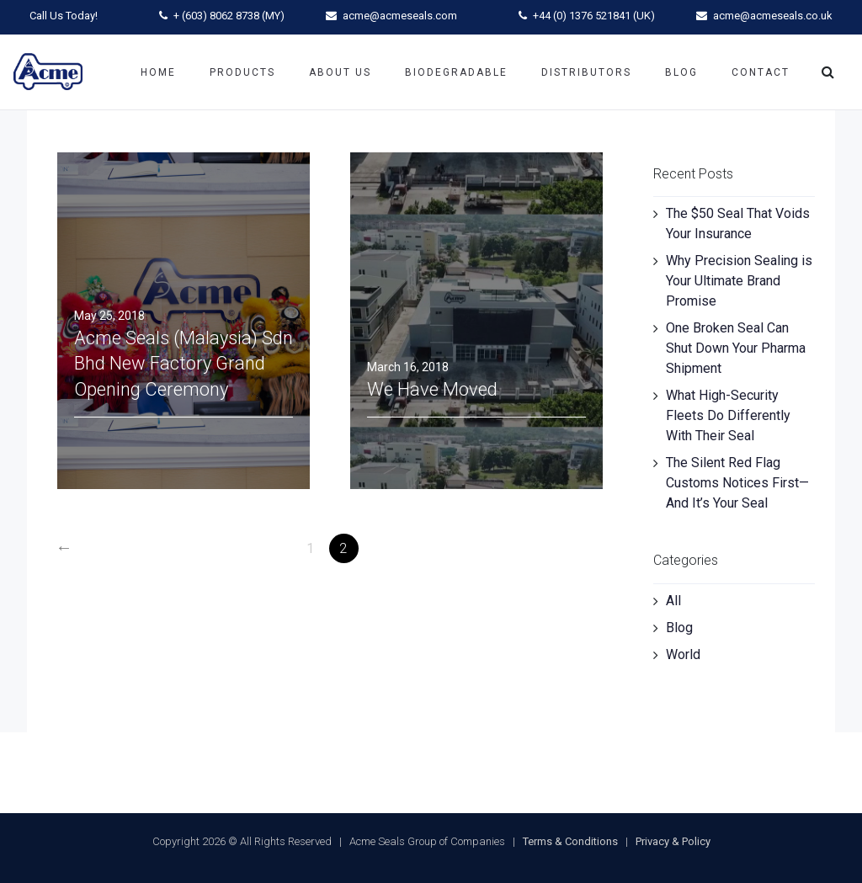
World (683, 654)
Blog (681, 72)
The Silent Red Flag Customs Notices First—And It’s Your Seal (737, 483)
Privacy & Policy (673, 841)
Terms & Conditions (570, 841)
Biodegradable (456, 72)
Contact (761, 72)
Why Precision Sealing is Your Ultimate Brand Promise (739, 281)
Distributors (586, 72)
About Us (340, 72)
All (673, 601)
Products (242, 72)
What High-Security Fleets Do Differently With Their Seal (728, 415)
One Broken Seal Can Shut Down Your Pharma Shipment (736, 348)
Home (158, 72)
